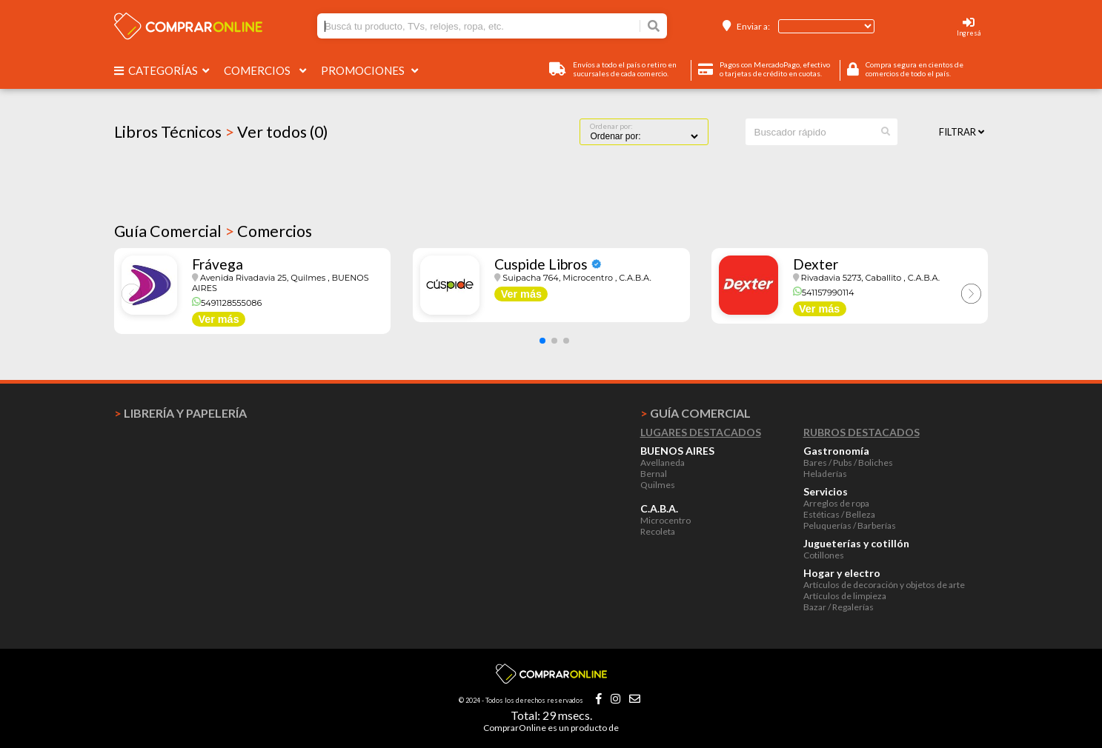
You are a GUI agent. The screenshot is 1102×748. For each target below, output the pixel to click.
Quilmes (657, 484)
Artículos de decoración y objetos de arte (884, 584)
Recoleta (657, 531)
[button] (542, 341)
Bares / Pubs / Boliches (848, 462)
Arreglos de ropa (836, 503)
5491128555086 (227, 303)
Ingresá (968, 33)
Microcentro (665, 520)
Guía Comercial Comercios (213, 231)
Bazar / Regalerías (838, 606)
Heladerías (825, 473)
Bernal (653, 473)
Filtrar (961, 132)
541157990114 (823, 292)
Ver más (218, 319)
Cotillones (823, 555)
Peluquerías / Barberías (849, 525)
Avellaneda (662, 462)
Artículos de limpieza (844, 595)
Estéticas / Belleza (839, 514)
